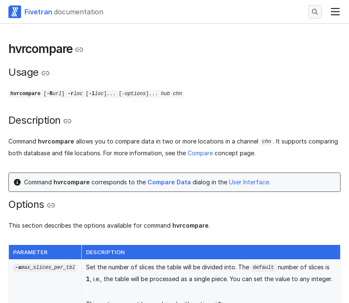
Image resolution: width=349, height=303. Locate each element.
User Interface (249, 182)
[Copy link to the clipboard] (79, 49)
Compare (200, 153)
